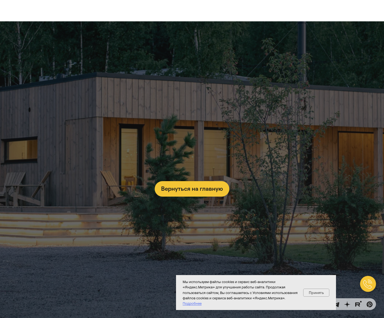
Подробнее (192, 303)
